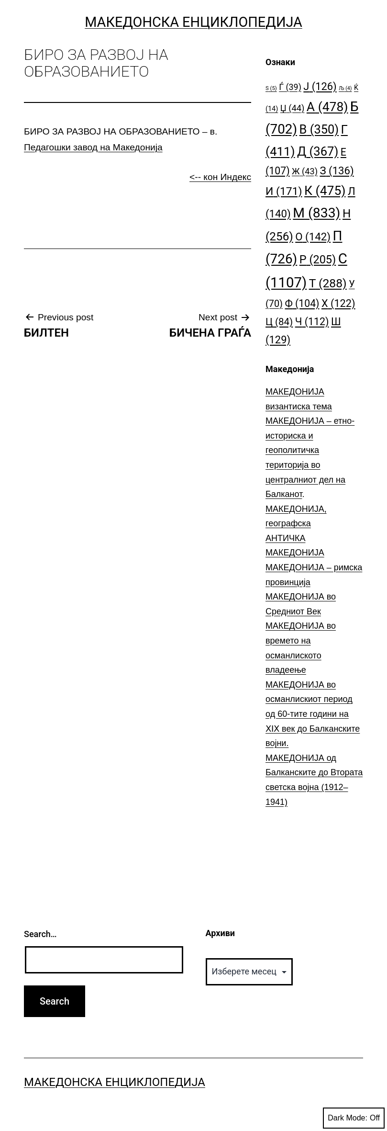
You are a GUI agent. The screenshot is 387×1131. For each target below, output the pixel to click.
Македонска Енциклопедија (193, 22)
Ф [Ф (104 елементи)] (302, 303)
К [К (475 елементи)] (324, 190)
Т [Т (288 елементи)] (328, 283)
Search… (40, 934)
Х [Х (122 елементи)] (338, 303)
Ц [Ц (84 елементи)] (279, 322)
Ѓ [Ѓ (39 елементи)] (290, 87)
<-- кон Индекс (220, 177)
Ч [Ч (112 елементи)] (312, 322)
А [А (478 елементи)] (327, 106)
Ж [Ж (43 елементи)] (305, 171)
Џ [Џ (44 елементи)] (292, 108)
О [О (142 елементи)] (313, 236)
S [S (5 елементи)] (271, 88)
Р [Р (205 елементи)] (317, 259)
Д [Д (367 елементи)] (317, 151)
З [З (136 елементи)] (337, 170)
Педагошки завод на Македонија (93, 147)
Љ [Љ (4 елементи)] (345, 88)
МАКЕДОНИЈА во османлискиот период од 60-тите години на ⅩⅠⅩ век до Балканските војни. (312, 714)
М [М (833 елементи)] (316, 213)
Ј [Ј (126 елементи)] (319, 86)
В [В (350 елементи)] (319, 129)
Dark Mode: (354, 1118)
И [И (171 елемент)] (283, 191)
